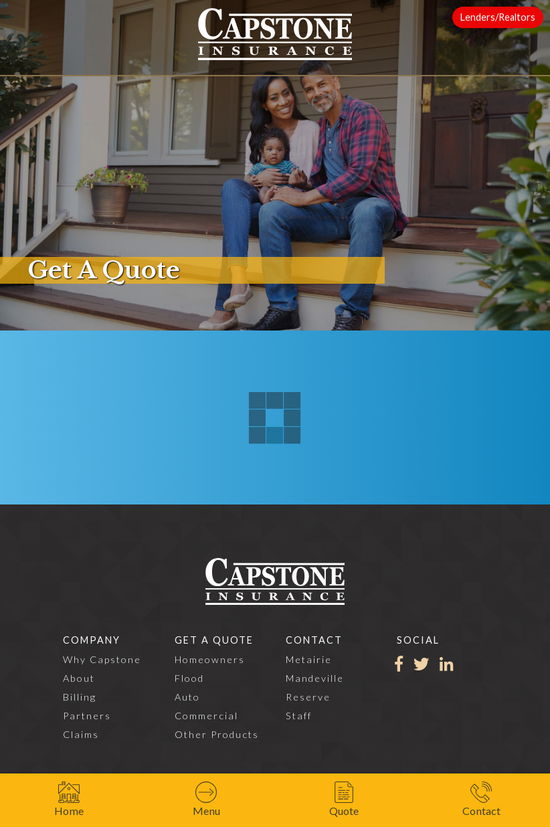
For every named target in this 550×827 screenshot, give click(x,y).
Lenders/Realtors (497, 17)
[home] (275, 34)
